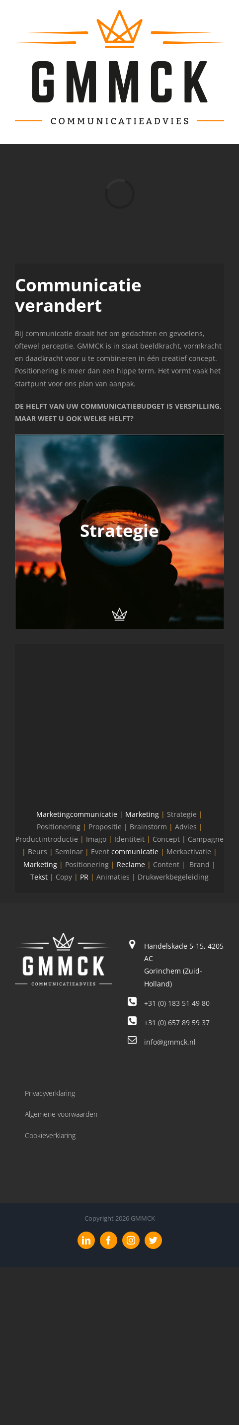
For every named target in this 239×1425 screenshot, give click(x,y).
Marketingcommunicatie (76, 814)
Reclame (131, 864)
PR (84, 877)
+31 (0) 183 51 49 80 (177, 1003)
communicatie (135, 851)
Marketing (142, 814)
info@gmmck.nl (170, 1042)
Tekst (39, 877)
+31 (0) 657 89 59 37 (177, 1022)
